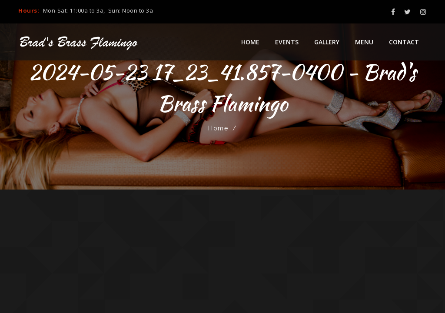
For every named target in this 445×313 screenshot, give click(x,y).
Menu (364, 42)
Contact (404, 42)
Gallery (326, 42)
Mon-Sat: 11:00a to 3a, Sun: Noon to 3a (98, 10)
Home (250, 42)
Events (287, 42)
